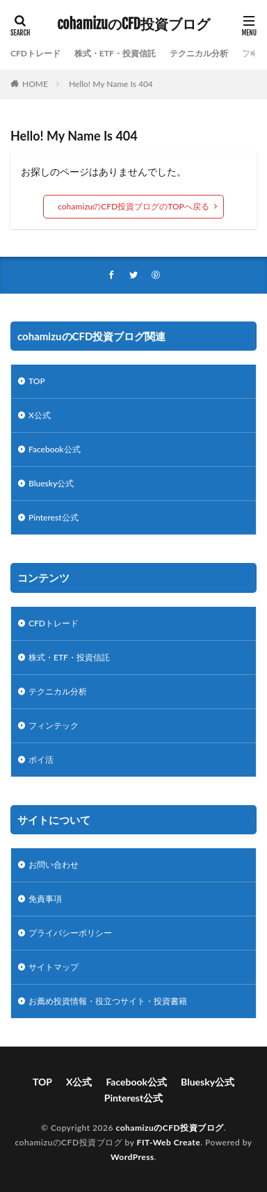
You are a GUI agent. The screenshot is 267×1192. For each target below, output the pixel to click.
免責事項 (45, 898)
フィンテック (54, 725)
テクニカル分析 (199, 53)
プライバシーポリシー (70, 933)
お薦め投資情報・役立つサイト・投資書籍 (108, 1001)
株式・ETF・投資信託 (115, 53)
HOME (35, 84)
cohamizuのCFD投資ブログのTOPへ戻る (133, 206)
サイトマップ (54, 967)
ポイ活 (41, 759)
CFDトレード (35, 53)
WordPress (132, 1157)
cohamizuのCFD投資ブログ (133, 24)
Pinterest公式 (54, 517)
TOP (37, 381)
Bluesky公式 (51, 483)
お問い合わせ (54, 864)
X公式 (40, 415)
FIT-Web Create (169, 1142)
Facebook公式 (55, 449)
